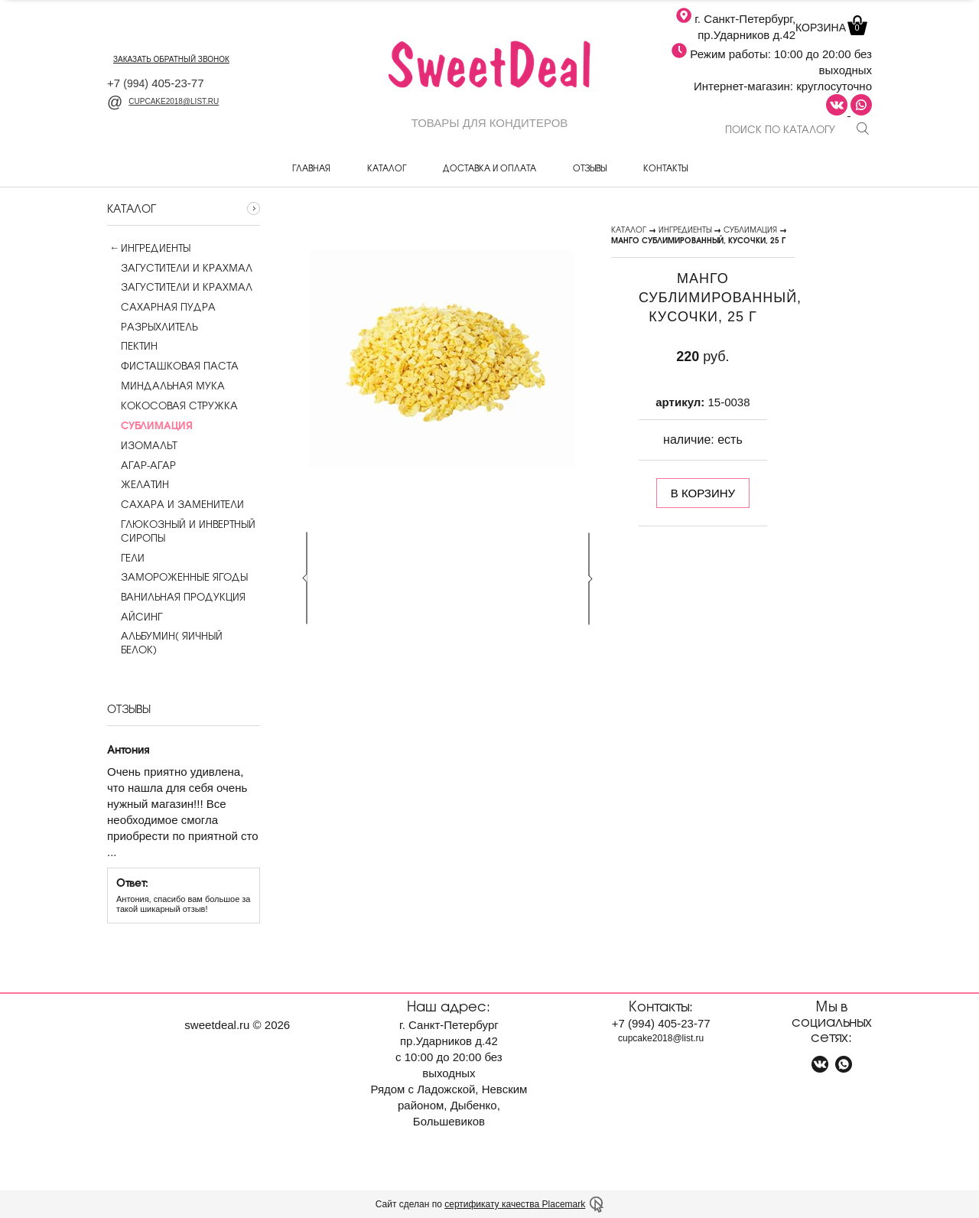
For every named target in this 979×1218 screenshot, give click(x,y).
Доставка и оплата (489, 167)
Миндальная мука (166, 385)
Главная (311, 167)
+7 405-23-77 (155, 83)
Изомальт (142, 445)
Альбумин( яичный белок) (165, 642)
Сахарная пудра (161, 307)
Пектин (132, 346)
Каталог (386, 167)
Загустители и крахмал (179, 268)
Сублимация (750, 229)
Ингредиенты (155, 248)
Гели (126, 558)
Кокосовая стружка (172, 405)
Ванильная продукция (176, 597)
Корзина (829, 27)
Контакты (665, 167)
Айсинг (134, 617)
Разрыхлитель (152, 327)
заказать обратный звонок (171, 59)
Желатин (138, 484)
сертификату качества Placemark (514, 1204)
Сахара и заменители (175, 504)
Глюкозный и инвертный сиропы (181, 531)
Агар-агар (141, 465)
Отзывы (590, 167)
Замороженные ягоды (177, 577)
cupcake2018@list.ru (163, 101)
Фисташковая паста (173, 366)
